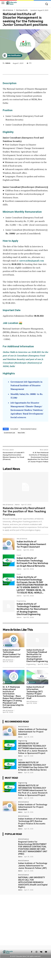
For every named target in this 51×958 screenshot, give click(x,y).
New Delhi (21, 433)
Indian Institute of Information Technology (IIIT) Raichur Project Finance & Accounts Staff (36, 693)
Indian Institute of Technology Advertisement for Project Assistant (31, 544)
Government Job (9, 433)
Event (19, 555)
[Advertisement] (25, 920)
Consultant (14, 429)
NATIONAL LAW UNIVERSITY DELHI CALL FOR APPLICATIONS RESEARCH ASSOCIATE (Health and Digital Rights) (32, 882)
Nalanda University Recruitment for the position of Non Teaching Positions (24, 511)
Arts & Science (8, 10)
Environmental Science (28, 429)
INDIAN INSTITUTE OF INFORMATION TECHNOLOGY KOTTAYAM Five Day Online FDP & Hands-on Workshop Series (33, 766)
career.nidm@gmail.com (31, 260)
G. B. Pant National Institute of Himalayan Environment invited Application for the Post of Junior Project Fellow (38, 457)
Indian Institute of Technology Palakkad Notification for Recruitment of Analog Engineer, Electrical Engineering (32, 609)
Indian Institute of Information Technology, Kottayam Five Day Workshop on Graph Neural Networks (32, 562)
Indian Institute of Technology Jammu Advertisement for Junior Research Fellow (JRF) (32, 865)
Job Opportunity (22, 10)
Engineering (21, 601)
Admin (7, 63)
